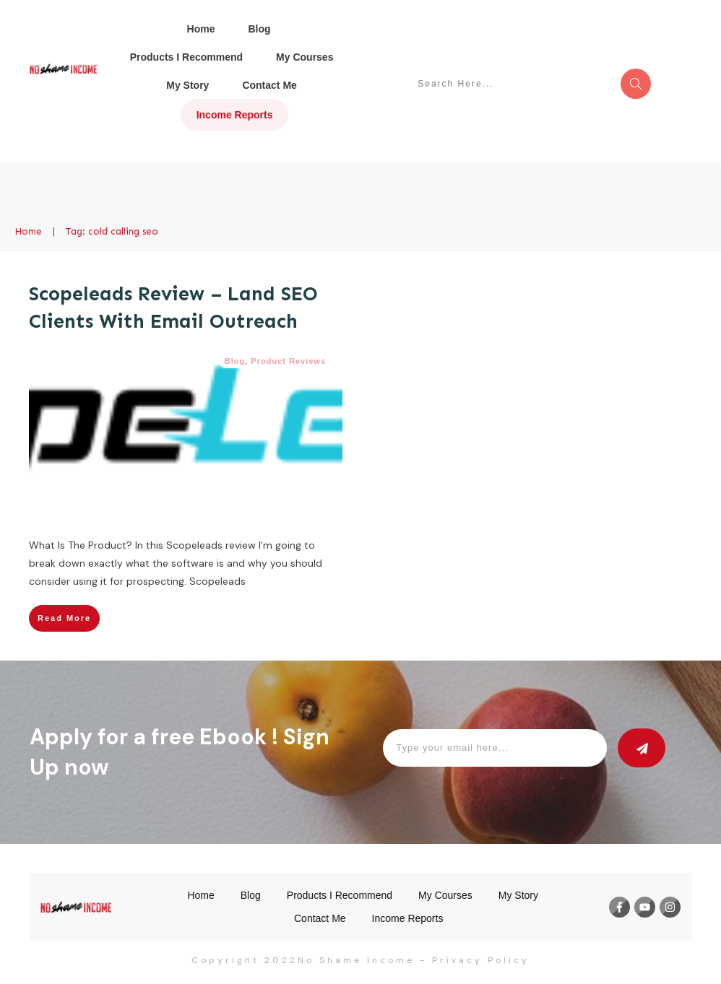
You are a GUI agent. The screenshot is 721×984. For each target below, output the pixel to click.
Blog (235, 361)
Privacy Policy (481, 960)
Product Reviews (288, 361)
